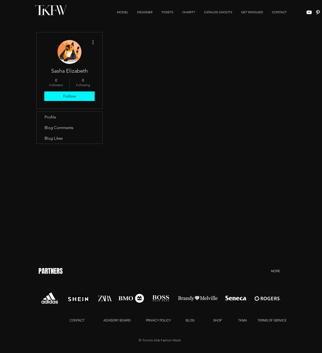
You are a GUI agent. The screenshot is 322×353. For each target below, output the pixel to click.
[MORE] (275, 271)
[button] (252, 12)
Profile (50, 117)
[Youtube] (309, 12)
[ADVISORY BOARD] (117, 320)
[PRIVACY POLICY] (158, 320)
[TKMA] (242, 320)
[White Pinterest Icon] (318, 12)
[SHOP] (217, 320)
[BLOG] (190, 320)
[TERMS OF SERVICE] (272, 320)
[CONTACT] (77, 320)
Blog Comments (59, 127)
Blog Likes (54, 138)
